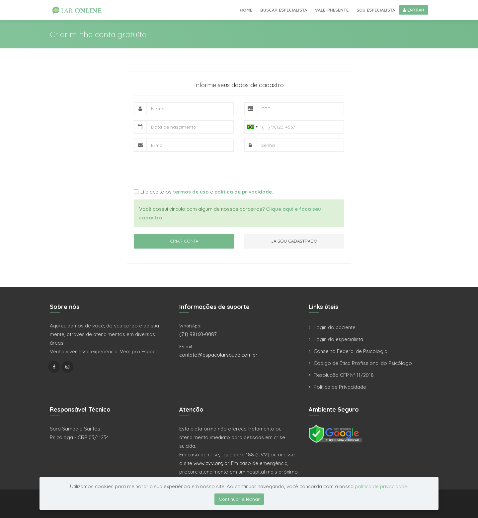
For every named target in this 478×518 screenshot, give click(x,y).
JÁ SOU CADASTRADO (294, 241)
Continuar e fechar (239, 499)
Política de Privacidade (340, 387)
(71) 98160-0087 (198, 334)
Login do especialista (338, 339)
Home (246, 10)
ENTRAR (413, 10)
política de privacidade (381, 486)
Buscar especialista (283, 10)
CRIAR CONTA (184, 241)
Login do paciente (335, 327)
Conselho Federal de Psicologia (350, 351)
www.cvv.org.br (211, 463)
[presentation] (184, 170)
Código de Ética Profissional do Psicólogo (363, 363)
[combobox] (252, 127)
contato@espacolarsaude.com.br (218, 355)
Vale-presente (332, 10)
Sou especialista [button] (376, 10)
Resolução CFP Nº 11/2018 (344, 375)
